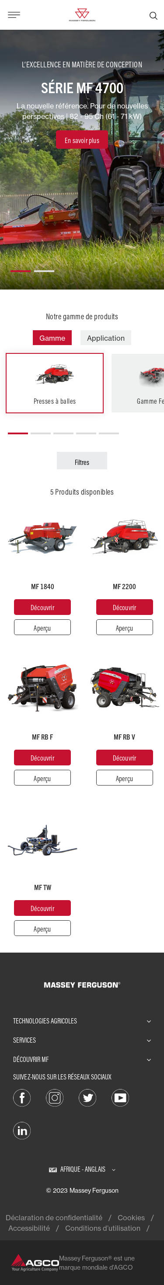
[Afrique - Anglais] (82, 1169)
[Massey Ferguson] (82, 14)
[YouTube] (120, 1097)
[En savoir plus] (82, 139)
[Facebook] (22, 1097)
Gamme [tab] (52, 338)
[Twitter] (87, 1097)
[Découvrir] (42, 607)
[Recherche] (153, 15)
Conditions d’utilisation (102, 1228)
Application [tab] (106, 338)
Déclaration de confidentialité (54, 1217)
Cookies (131, 1217)
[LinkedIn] (22, 1129)
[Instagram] (54, 1097)
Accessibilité (29, 1228)
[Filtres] (82, 460)
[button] (20, 267)
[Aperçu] (42, 627)
